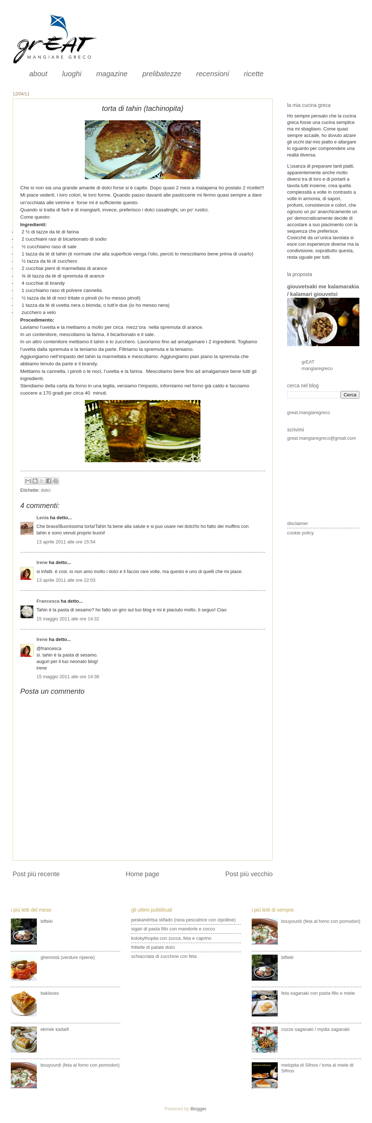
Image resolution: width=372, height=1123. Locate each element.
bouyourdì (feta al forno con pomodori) (80, 1065)
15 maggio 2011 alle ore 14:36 (67, 676)
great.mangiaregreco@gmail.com (321, 438)
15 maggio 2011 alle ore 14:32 (67, 618)
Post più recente (36, 874)
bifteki (46, 921)
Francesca (48, 601)
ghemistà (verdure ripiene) (67, 957)
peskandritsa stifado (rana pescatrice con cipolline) (183, 919)
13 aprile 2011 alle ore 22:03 (65, 580)
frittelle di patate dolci (153, 947)
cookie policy (300, 532)
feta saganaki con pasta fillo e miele (318, 993)
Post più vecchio (249, 874)
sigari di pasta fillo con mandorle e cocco (173, 928)
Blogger (198, 1108)
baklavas (49, 993)
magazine (111, 74)
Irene (42, 562)
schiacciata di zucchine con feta (163, 956)
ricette (253, 74)
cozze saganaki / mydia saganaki (315, 1029)
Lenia (42, 517)
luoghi (71, 74)
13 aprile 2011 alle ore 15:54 (65, 542)
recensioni (212, 74)
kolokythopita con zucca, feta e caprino (171, 938)
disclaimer (297, 523)
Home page (142, 874)
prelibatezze (161, 74)
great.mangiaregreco (308, 412)
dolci (45, 490)
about (38, 74)
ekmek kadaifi (54, 1029)
